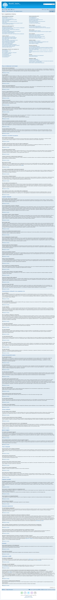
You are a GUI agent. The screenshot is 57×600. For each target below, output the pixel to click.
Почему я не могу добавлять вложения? (8, 42)
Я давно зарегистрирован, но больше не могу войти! (9, 21)
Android (42, 520)
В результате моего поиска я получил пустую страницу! (37, 36)
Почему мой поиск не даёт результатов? (34, 35)
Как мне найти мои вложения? (33, 56)
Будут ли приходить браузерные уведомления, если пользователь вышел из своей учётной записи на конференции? (41, 48)
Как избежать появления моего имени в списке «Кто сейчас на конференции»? (13, 27)
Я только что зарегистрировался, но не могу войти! (9, 19)
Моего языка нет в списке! (6, 30)
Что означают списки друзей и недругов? (35, 30)
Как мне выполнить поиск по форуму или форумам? (36, 34)
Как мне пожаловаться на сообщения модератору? (9, 44)
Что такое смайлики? (5, 51)
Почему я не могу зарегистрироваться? (7, 18)
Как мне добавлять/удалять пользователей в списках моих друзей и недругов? (40, 31)
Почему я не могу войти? (5, 20)
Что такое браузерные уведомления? (34, 46)
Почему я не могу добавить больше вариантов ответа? (10, 40)
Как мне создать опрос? (5, 39)
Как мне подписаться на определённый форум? (36, 42)
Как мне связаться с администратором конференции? (36, 62)
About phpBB (39, 560)
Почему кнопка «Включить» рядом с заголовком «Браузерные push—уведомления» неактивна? (41, 50)
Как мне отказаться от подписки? (33, 43)
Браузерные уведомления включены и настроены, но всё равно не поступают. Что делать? (40, 52)
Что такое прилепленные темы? (6, 55)
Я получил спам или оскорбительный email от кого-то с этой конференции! (39, 27)
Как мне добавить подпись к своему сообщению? (9, 38)
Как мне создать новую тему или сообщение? (8, 36)
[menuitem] (9, 9)
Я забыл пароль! (4, 22)
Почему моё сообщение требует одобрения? (8, 46)
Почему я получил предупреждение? (7, 43)
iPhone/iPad (38, 520)
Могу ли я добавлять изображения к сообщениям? (9, 52)
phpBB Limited (31, 559)
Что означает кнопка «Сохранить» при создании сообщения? (10, 45)
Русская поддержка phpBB (28, 596)
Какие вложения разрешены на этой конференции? (36, 55)
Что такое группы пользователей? (34, 18)
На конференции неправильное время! (7, 28)
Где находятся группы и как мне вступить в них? (36, 19)
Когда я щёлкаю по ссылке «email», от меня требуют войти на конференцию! (13, 33)
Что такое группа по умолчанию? (33, 22)
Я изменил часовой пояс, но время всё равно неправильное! (10, 29)
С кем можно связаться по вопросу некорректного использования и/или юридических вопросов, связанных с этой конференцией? (41, 61)
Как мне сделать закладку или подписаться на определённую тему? (38, 41)
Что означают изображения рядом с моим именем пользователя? (11, 31)
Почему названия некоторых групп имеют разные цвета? (37, 21)
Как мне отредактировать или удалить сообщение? (9, 37)
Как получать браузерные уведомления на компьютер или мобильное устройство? (41, 47)
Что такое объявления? (5, 54)
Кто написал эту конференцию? (33, 59)
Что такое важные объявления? (6, 53)
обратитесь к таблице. (29, 538)
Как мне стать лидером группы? (33, 20)
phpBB (22, 165)
